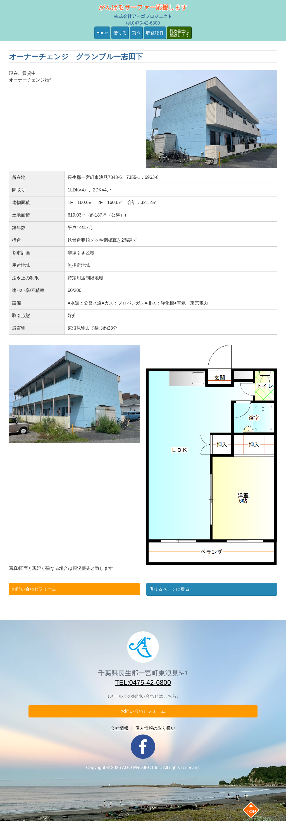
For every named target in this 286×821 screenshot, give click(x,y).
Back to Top (260, 809)
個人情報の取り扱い (155, 728)
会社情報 (119, 728)
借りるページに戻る (169, 589)
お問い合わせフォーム (34, 589)
